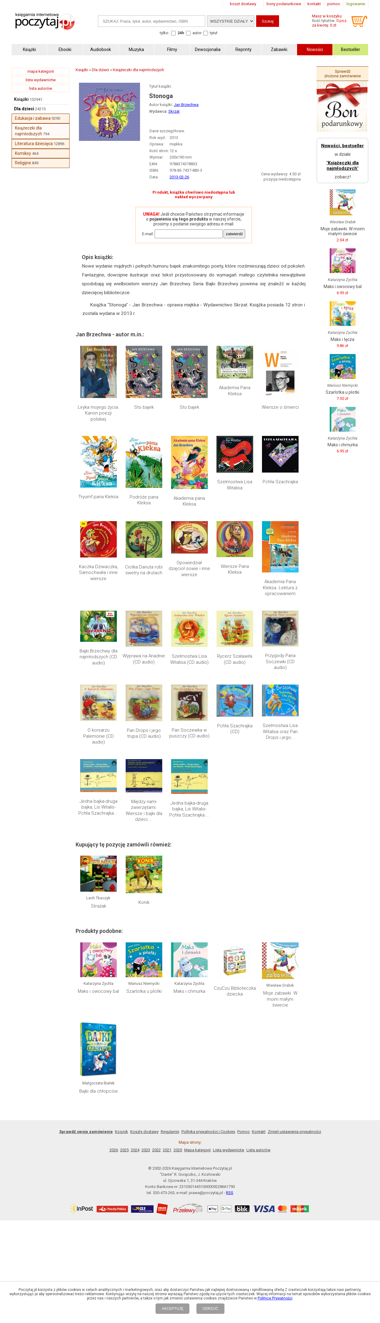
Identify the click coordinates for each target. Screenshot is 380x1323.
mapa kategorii (40, 71)
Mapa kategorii (197, 1150)
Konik (143, 902)
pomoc (333, 4)
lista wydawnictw (41, 80)
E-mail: (148, 234)
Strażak (98, 906)
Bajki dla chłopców (98, 1091)
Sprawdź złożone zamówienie (342, 73)
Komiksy (23, 153)
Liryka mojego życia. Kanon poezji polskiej (98, 413)
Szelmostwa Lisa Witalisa (234, 485)
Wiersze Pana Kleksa (235, 569)
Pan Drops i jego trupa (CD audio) (144, 733)
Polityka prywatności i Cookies (208, 1131)
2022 (156, 1150)
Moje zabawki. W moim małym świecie (280, 999)
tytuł (213, 33)
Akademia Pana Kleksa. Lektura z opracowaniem (280, 587)
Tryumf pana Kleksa (98, 496)
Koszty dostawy (144, 1131)
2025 (124, 1150)
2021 (167, 1150)
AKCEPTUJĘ (172, 1309)
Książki (21, 99)
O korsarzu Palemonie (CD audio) (98, 736)
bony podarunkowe (284, 4)
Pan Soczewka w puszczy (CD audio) (189, 733)
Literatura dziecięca (34, 143)
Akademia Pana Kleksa (234, 391)
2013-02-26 (179, 177)
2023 (146, 1150)
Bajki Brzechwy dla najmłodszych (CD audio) (98, 657)
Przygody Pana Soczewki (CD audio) (280, 661)
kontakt (314, 4)
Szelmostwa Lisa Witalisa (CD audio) (189, 659)
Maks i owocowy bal (98, 991)
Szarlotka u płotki (144, 991)
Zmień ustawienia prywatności (294, 1131)
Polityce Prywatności (275, 1298)
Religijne (23, 162)
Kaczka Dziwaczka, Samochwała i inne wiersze (98, 572)
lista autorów (40, 88)
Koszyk (121, 1131)
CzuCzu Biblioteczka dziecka (235, 991)
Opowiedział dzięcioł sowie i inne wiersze (189, 568)
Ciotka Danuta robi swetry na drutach (144, 570)
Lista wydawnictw (228, 1150)
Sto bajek (144, 407)
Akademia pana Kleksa (189, 501)
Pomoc (243, 1131)
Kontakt (259, 1131)
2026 (113, 1150)
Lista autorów (258, 1150)
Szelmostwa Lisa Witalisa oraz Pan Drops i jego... (280, 731)
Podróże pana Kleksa (144, 500)
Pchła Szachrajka (280, 481)
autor (197, 33)
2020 (178, 1150)
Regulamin (170, 1131)
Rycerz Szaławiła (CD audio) (234, 659)
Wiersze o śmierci (280, 407)
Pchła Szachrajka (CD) (235, 729)
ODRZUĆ (210, 1309)
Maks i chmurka (189, 991)
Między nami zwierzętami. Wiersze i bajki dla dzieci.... (144, 810)
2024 (135, 1150)
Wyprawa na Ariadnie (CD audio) (144, 659)
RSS (229, 1192)
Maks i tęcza (342, 339)
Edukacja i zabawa (33, 118)
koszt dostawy (243, 4)
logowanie (355, 4)
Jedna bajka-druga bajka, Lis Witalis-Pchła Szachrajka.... (98, 807)
